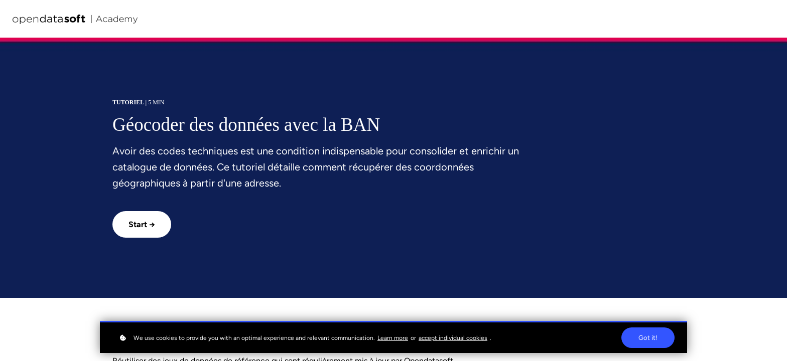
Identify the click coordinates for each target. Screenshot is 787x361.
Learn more (392, 337)
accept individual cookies (453, 337)
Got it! (648, 338)
